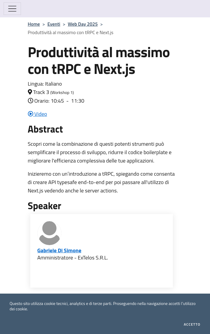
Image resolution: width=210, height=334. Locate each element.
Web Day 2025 (83, 24)
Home (34, 24)
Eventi (53, 24)
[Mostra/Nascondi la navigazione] (12, 8)
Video (37, 114)
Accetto (192, 324)
